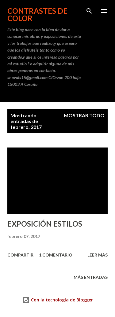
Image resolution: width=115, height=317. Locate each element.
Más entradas (91, 277)
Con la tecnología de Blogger (57, 300)
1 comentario (55, 254)
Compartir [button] (20, 254)
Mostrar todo (84, 115)
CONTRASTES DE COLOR (37, 14)
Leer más (97, 254)
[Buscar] (89, 11)
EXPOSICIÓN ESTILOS (44, 223)
